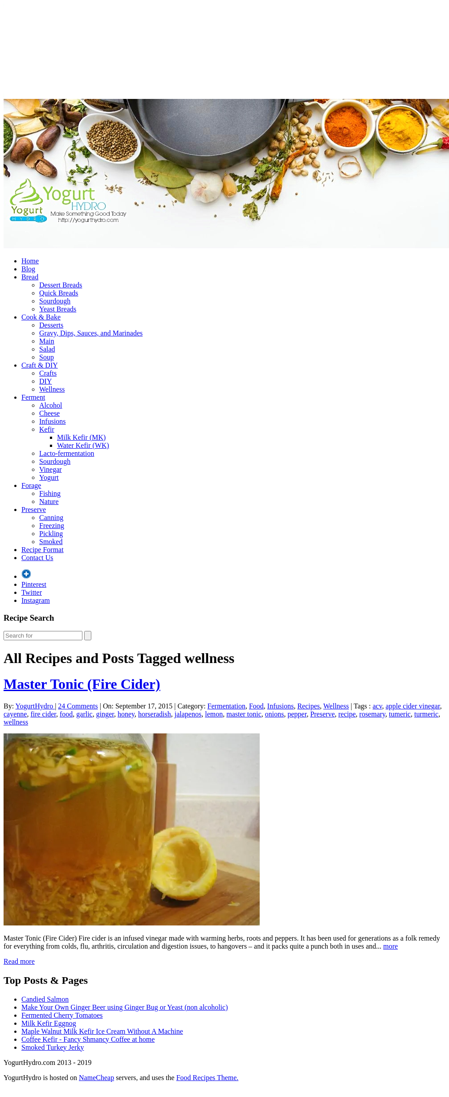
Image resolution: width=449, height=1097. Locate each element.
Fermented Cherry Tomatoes (62, 1015)
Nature (49, 501)
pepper (297, 714)
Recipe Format (42, 549)
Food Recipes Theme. (207, 1077)
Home (30, 261)
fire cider (43, 714)
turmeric (426, 714)
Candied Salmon (45, 999)
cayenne (15, 714)
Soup (46, 357)
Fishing (50, 493)
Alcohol (50, 405)
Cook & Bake (41, 317)
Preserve (33, 509)
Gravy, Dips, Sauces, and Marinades (91, 333)
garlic (84, 714)
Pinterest (33, 584)
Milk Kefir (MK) (81, 437)
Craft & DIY (39, 365)
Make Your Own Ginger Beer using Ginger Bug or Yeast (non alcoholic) (124, 1007)
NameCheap (96, 1077)
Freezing (51, 525)
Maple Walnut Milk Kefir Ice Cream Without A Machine (102, 1031)
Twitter (31, 592)
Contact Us (37, 557)
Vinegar (50, 469)
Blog (28, 269)
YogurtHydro (35, 706)
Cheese (49, 413)
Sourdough (54, 301)
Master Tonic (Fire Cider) (82, 684)
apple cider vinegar (413, 706)
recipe (346, 714)
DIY (45, 381)
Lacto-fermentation (66, 453)
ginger (105, 714)
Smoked (50, 541)
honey (126, 714)
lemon (214, 714)
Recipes (308, 706)
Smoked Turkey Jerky (52, 1047)
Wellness (52, 389)
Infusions (52, 421)
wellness (16, 722)
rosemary (372, 714)
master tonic (243, 714)
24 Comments (78, 706)
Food (256, 706)
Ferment (33, 397)
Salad (47, 349)
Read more (19, 961)
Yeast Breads (57, 309)
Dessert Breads (60, 285)
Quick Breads (58, 293)
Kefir (46, 429)
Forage (31, 485)
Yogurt (49, 477)
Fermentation (226, 706)
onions (274, 714)
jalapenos (188, 714)
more (390, 946)
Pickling (51, 533)
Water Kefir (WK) (83, 445)
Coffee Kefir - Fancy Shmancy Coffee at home (88, 1039)
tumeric (400, 714)
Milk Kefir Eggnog (48, 1023)
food (66, 714)
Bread (29, 277)
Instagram (35, 600)
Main (46, 341)
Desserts (51, 325)
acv (377, 706)
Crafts (48, 373)
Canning (51, 517)
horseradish (154, 714)
